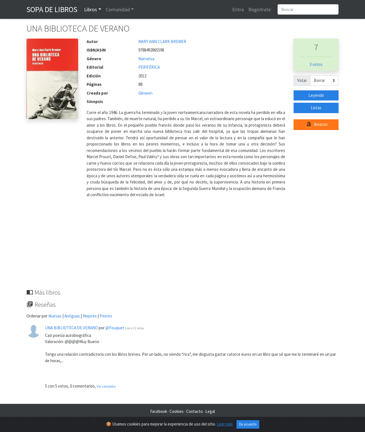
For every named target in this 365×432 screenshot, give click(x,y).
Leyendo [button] (316, 95)
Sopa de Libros (51, 9)
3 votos (316, 64)
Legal (210, 411)
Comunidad (118, 9)
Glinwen (145, 93)
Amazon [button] (316, 125)
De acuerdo (248, 424)
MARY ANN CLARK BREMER (162, 41)
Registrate (259, 9)
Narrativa (146, 58)
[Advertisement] (182, 246)
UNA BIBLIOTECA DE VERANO (71, 327)
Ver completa (106, 386)
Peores (106, 316)
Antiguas (72, 316)
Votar (302, 80)
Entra (238, 9)
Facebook (158, 411)
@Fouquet (114, 327)
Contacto (194, 411)
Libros (90, 9)
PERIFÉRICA (149, 67)
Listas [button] (316, 107)
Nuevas (55, 316)
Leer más (225, 424)
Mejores (90, 316)
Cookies (177, 411)
